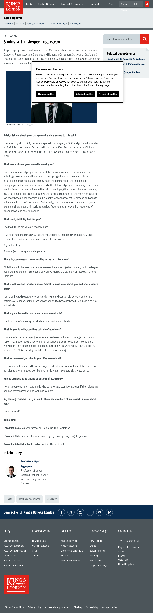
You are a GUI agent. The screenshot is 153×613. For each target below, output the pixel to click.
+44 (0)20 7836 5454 (128, 541)
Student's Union (102, 551)
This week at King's (58, 24)
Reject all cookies (84, 94)
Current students (44, 546)
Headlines (8, 24)
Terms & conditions (14, 607)
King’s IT (73, 556)
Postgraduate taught (16, 546)
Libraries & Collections (73, 551)
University (52, 499)
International (16, 556)
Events (102, 546)
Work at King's (102, 561)
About (113, 5)
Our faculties (98, 5)
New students (44, 541)
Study (31, 5)
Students (125, 4)
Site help (78, 607)
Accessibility (92, 607)
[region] (77, 82)
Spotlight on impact (36, 24)
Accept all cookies (108, 94)
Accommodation (73, 546)
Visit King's (102, 556)
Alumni (44, 556)
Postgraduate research (16, 551)
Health (9, 499)
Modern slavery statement (57, 607)
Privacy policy (34, 607)
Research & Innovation (74, 5)
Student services (73, 541)
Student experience (16, 566)
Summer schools (16, 561)
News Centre (13, 18)
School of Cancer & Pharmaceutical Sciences (126, 65)
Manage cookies (109, 607)
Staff (135, 4)
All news (20, 24)
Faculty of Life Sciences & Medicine (126, 59)
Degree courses (16, 541)
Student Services (48, 5)
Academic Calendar (73, 561)
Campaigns (75, 24)
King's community (102, 566)
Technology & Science (29, 499)
